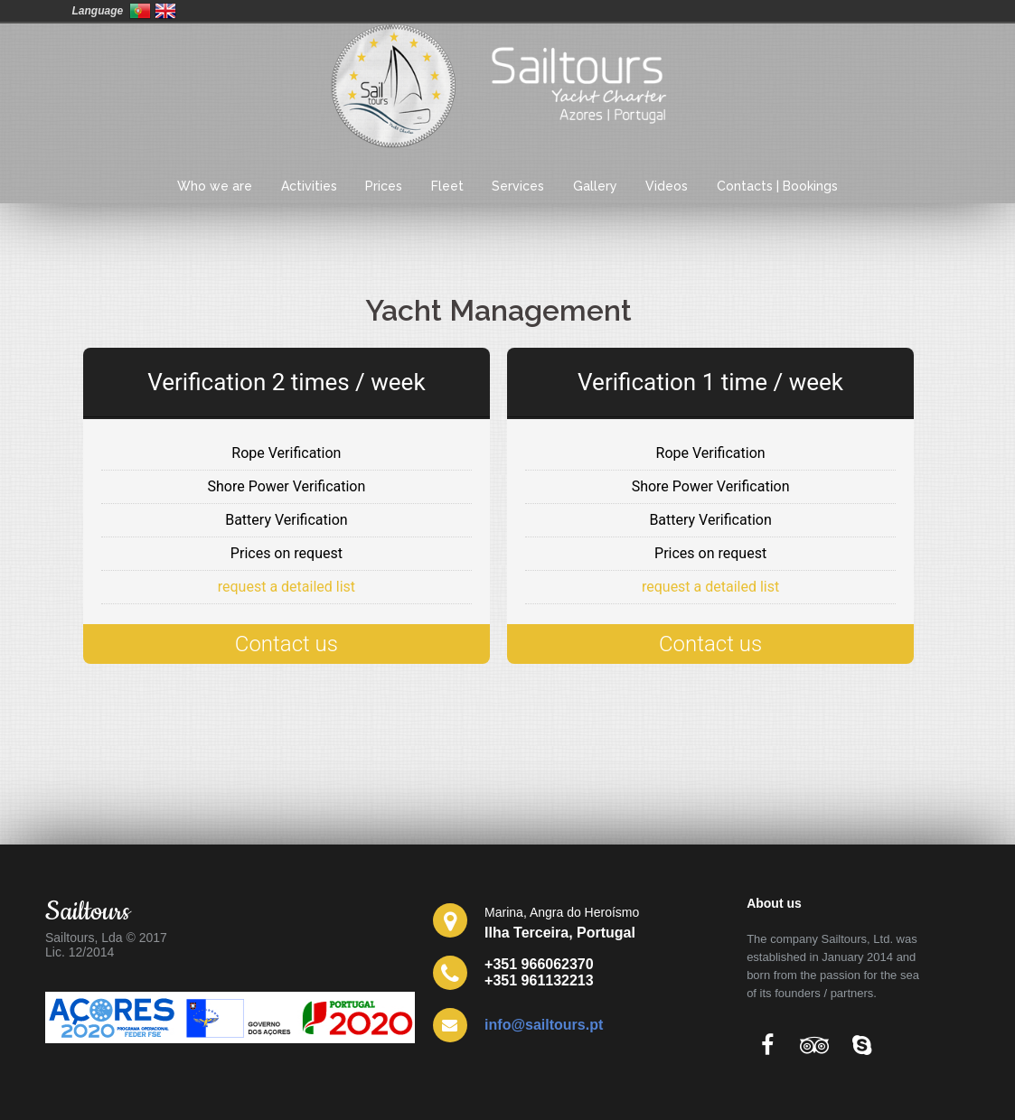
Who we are (214, 186)
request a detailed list (286, 586)
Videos (666, 186)
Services (518, 186)
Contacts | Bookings (777, 186)
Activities (309, 186)
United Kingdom (165, 11)
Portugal (140, 11)
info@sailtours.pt (543, 1024)
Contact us (286, 644)
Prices (383, 186)
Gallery (595, 186)
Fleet (447, 186)
